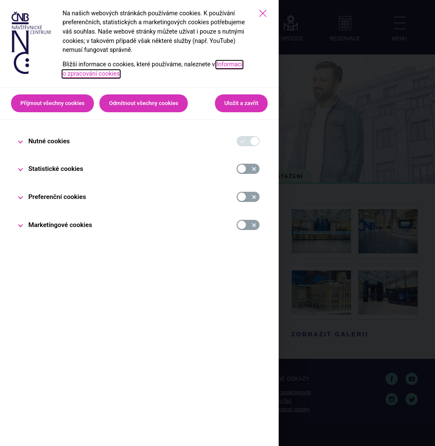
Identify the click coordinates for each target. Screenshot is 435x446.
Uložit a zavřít (241, 103)
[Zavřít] (263, 13)
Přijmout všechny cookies (52, 103)
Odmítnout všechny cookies (143, 103)
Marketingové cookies (60, 225)
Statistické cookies (55, 169)
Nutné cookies (49, 141)
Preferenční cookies (57, 197)
